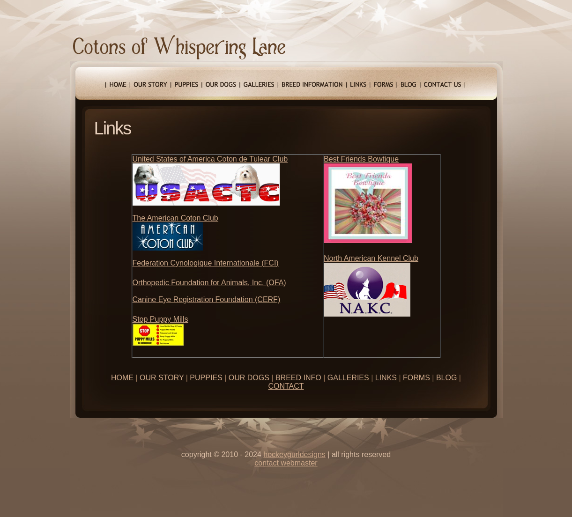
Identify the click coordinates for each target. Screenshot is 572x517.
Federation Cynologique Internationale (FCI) (206, 263)
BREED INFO (298, 378)
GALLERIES (348, 378)
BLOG (446, 378)
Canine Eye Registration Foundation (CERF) (207, 299)
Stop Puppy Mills (160, 319)
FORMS (416, 378)
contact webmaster (285, 463)
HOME (122, 378)
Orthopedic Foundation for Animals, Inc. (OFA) (209, 283)
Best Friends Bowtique (361, 159)
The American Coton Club (175, 218)
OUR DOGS (249, 378)
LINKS (386, 378)
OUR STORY (162, 378)
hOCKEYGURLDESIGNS (294, 454)
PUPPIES (206, 378)
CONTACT (286, 386)
